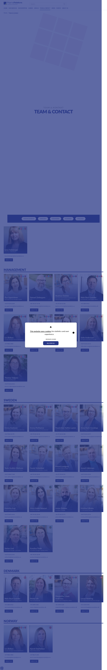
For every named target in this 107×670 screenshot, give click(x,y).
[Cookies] (1, 668)
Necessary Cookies (51, 339)
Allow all (51, 343)
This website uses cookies (40, 331)
